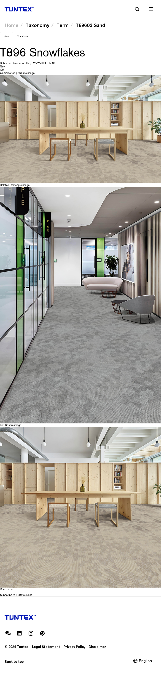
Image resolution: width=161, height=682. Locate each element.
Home (12, 25)
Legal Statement (46, 647)
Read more (6, 589)
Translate (22, 36)
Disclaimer (97, 647)
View (8, 38)
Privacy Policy (74, 647)
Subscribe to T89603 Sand (16, 594)
